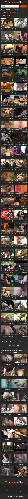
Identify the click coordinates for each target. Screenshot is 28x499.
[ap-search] (10, 6)
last (18, 345)
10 (25, 341)
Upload (23, 6)
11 (10, 345)
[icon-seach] (17, 6)
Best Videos (13, 12)
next (14, 345)
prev (7, 341)
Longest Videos (6, 15)
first (3, 341)
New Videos (5, 12)
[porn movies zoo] (14, 1)
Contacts (21, 496)
